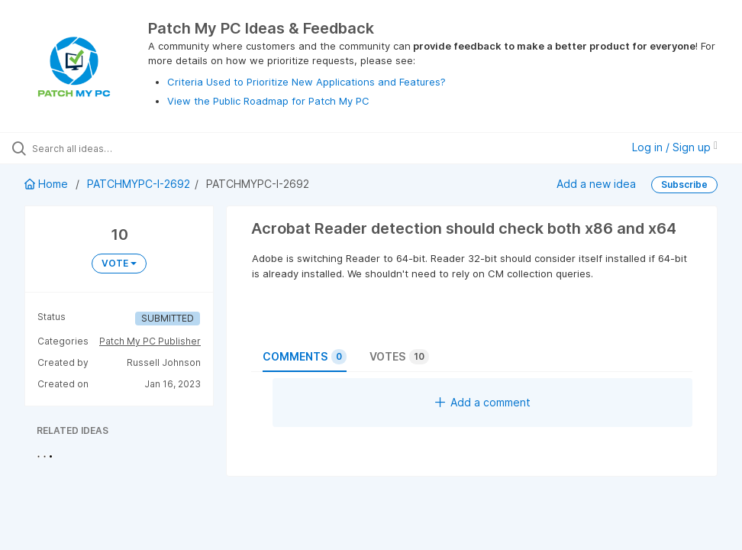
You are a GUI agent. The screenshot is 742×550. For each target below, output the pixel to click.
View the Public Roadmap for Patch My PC (268, 101)
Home (47, 183)
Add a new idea (596, 183)
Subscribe (684, 184)
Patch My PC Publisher (150, 341)
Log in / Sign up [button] (675, 147)
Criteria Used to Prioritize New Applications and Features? (306, 82)
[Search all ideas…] (103, 148)
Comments (305, 356)
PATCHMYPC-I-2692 (138, 183)
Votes (399, 356)
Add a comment (483, 402)
